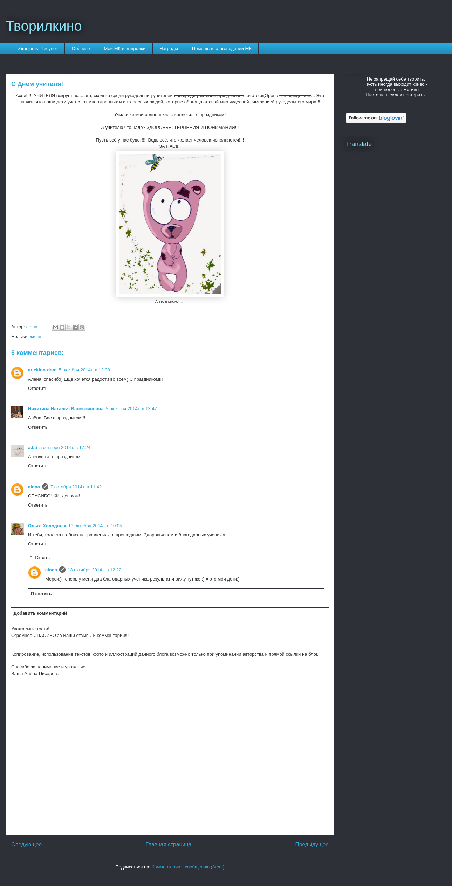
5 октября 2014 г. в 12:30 (84, 369)
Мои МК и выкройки (125, 48)
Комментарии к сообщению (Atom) (188, 867)
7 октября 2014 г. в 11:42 (76, 486)
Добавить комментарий (40, 613)
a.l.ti (32, 447)
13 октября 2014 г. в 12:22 (94, 569)
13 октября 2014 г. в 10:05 (95, 525)
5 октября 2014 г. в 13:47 (131, 408)
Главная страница (168, 844)
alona (34, 486)
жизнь (36, 336)
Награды (168, 48)
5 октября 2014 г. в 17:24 (64, 447)
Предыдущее (312, 844)
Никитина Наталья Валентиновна (66, 408)
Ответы (43, 557)
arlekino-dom (42, 369)
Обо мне (81, 48)
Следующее (26, 844)
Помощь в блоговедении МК (222, 48)
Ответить (38, 388)
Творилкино (44, 26)
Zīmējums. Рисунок (38, 48)
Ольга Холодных (47, 525)
